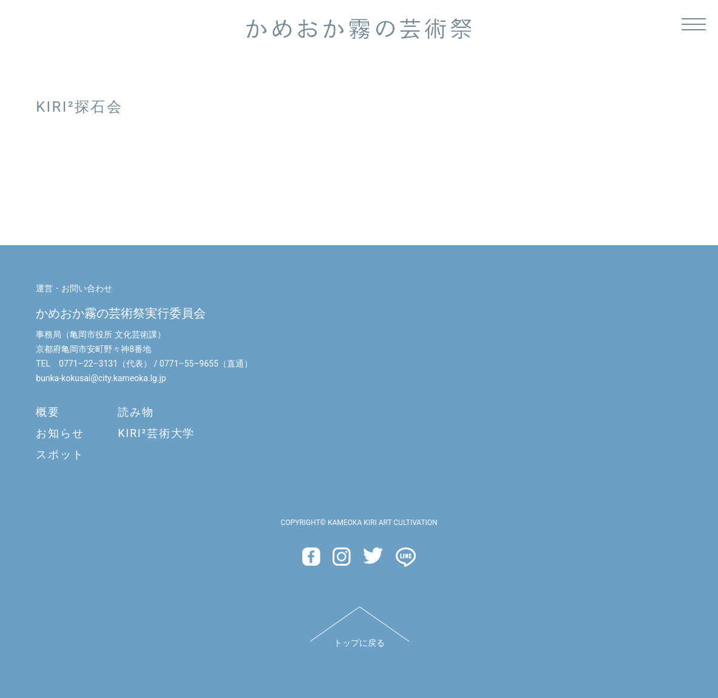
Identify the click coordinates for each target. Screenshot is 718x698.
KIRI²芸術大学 (156, 433)
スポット (60, 454)
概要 (48, 411)
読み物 (136, 411)
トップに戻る (359, 643)
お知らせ (60, 433)
